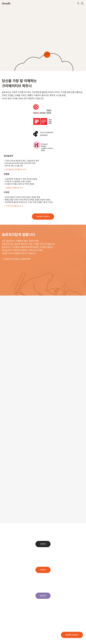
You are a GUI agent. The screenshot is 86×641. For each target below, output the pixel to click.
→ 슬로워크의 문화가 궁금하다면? (16, 259)
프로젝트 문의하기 (72, 635)
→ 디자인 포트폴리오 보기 (13, 206)
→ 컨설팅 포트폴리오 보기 (13, 187)
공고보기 (43, 595)
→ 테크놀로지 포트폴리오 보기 (15, 169)
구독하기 (43, 544)
